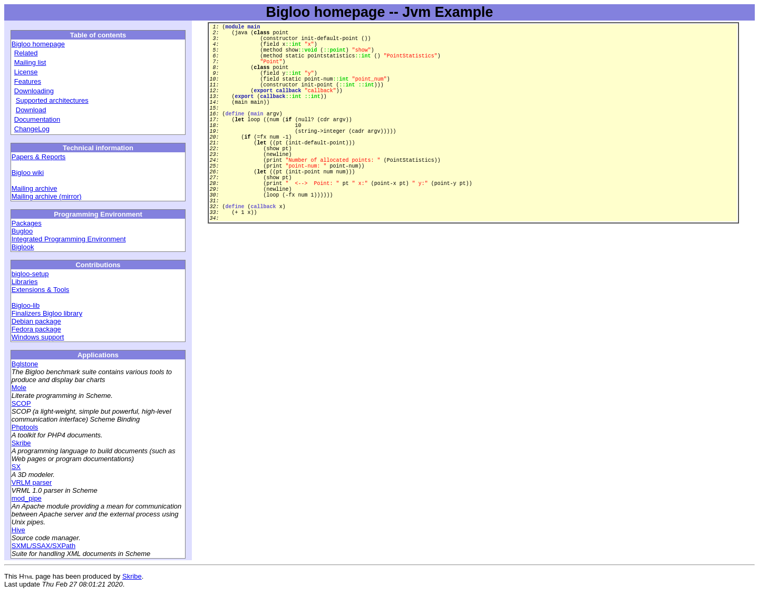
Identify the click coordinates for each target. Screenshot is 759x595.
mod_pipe (27, 498)
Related (26, 53)
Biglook (23, 247)
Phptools (25, 427)
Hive (18, 530)
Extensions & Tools (41, 290)
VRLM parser (32, 482)
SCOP (21, 403)
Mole (19, 388)
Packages (27, 223)
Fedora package (36, 329)
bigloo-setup (30, 274)
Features (27, 81)
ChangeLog (32, 129)
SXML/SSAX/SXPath (43, 546)
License (26, 72)
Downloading (34, 91)
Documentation (37, 119)
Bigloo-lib (26, 305)
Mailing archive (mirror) (47, 196)
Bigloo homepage (38, 44)
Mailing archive (34, 188)
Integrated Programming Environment (69, 239)
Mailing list (30, 62)
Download (31, 110)
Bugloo (22, 231)
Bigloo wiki (28, 173)
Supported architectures (52, 100)
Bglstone (25, 364)
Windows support (38, 337)
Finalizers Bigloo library (47, 313)
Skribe (21, 443)
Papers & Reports (39, 157)
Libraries (25, 282)
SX (16, 467)
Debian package (36, 321)
